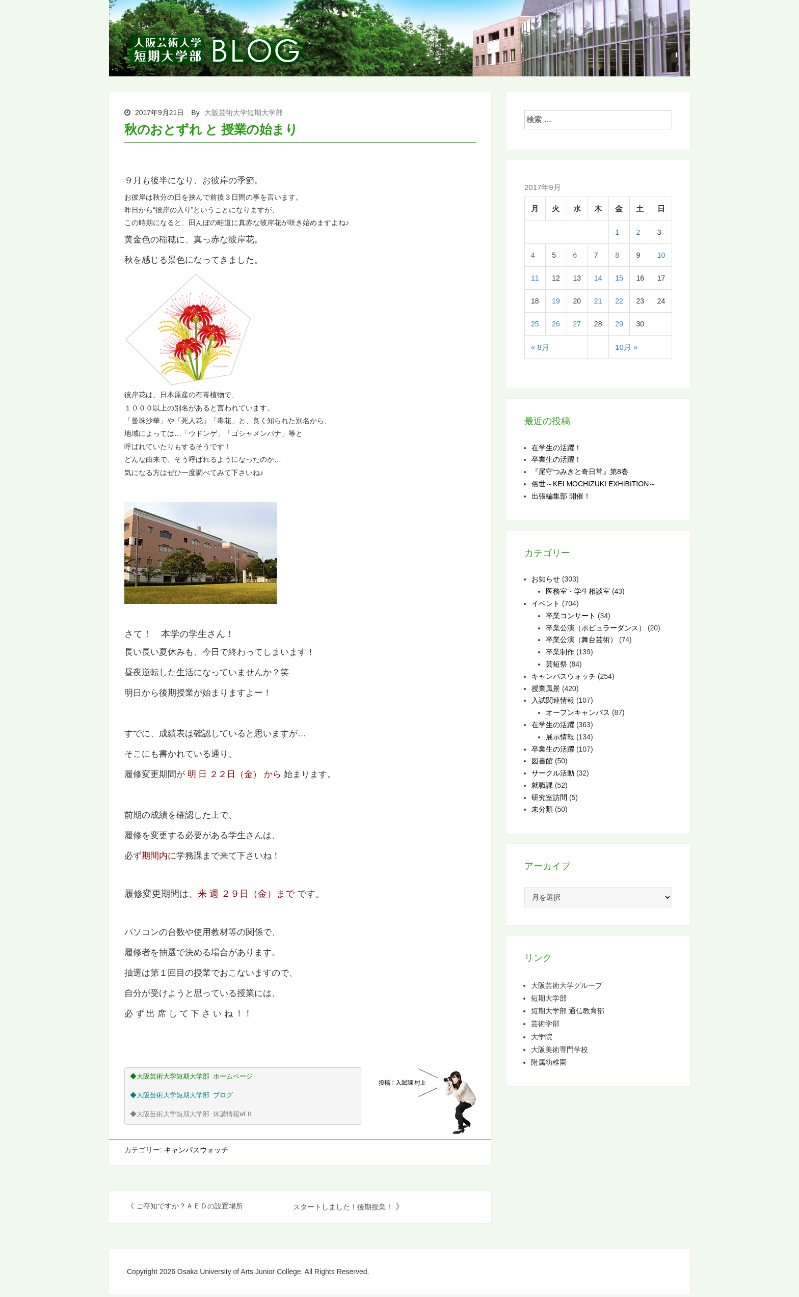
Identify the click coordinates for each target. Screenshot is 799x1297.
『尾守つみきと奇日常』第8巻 (579, 471)
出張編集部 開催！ (561, 496)
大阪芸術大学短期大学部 (243, 112)
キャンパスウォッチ (196, 1150)
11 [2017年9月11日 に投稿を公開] (535, 278)
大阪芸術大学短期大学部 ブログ (186, 1095)
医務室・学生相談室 (578, 591)
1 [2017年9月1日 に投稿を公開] (617, 232)
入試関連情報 (552, 700)
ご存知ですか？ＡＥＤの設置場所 (189, 1206)
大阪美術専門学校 (559, 1049)
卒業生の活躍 (552, 749)
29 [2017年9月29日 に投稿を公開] (619, 324)
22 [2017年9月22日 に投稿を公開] (619, 301)
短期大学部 (549, 998)
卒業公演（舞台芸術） (581, 640)
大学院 (541, 1036)
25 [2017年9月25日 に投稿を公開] (535, 324)
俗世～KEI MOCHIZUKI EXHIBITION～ (593, 484)
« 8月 (540, 347)
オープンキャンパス (578, 712)
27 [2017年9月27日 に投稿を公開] (577, 324)
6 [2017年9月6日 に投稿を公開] (575, 255)
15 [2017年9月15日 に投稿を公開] (619, 278)
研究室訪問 (549, 797)
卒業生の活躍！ (556, 459)
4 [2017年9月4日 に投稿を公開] (533, 255)
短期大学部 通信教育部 (567, 1010)
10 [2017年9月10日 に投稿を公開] (661, 255)
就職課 (542, 785)
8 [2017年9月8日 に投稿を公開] (617, 255)
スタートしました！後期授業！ (343, 1207)
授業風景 (545, 688)
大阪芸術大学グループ (566, 985)
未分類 (542, 809)
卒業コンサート (571, 616)
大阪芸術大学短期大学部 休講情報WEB (195, 1114)
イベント (545, 603)
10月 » (626, 347)
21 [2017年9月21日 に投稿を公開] (598, 301)
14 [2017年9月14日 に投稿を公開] (598, 278)
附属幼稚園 (549, 1062)
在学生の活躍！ (556, 448)
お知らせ (545, 579)
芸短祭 (556, 664)
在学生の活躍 (552, 725)
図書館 (542, 761)
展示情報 (560, 737)
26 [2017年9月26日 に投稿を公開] (556, 324)
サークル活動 (552, 773)
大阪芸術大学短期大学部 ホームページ (196, 1077)
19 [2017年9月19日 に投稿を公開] (556, 301)
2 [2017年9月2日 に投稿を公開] (638, 232)
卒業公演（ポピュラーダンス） (596, 628)
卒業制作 (560, 652)
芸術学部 (545, 1023)
